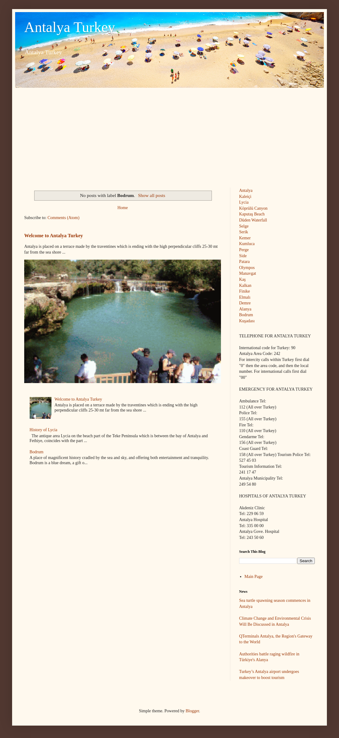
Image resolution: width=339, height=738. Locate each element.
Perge (244, 250)
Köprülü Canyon (253, 208)
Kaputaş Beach (252, 214)
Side (243, 256)
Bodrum (37, 452)
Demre (245, 303)
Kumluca (247, 243)
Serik (243, 232)
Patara (244, 261)
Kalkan (245, 285)
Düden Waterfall (253, 220)
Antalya (245, 190)
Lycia (243, 202)
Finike (244, 291)
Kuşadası (247, 321)
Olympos (247, 267)
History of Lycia (44, 430)
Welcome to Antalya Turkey (53, 235)
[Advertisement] (169, 133)
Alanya (245, 309)
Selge (243, 226)
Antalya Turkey (69, 27)
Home (122, 207)
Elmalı (244, 297)
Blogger (192, 711)
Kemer (245, 238)
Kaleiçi (245, 196)
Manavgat (247, 273)
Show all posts (151, 195)
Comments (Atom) (63, 217)
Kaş (242, 279)
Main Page (254, 576)
